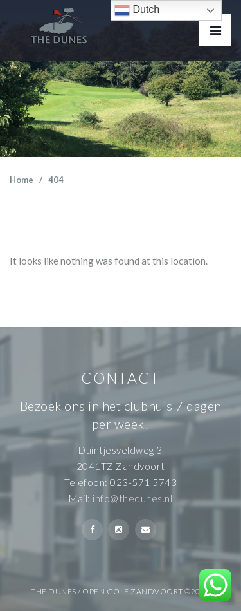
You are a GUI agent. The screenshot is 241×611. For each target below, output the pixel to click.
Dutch (136, 10)
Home (21, 179)
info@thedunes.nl (132, 498)
